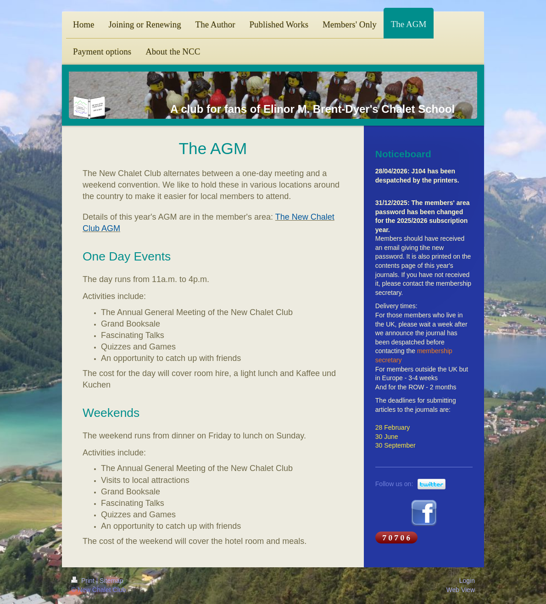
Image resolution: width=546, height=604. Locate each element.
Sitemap (111, 580)
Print (83, 580)
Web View (460, 589)
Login (467, 580)
